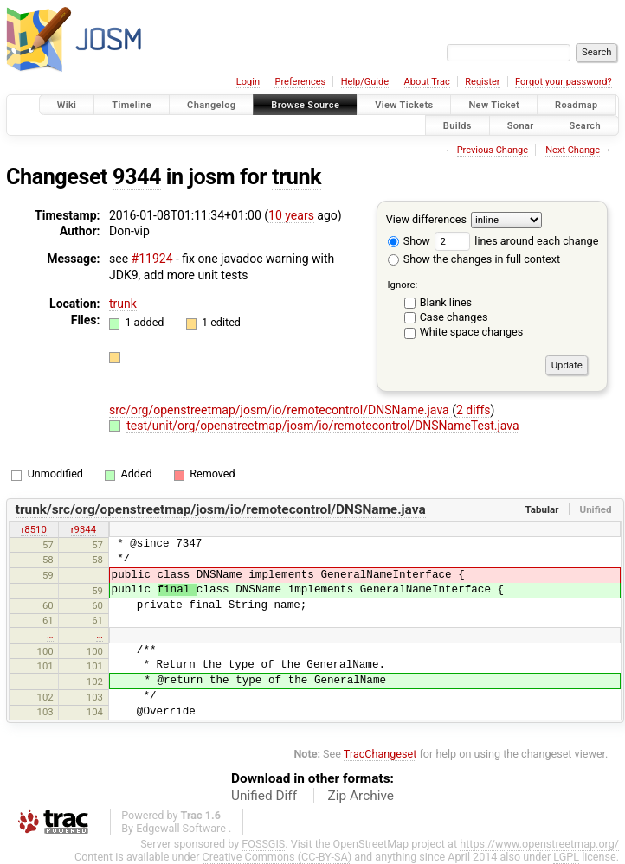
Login (248, 81)
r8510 (33, 529)
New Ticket (493, 105)
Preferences (299, 81)
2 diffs (473, 410)
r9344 (83, 529)
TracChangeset (380, 753)
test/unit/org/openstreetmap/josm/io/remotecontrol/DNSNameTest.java (322, 425)
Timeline (131, 105)
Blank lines (446, 302)
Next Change (572, 150)
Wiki (67, 105)
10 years (291, 215)
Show (409, 240)
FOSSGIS (263, 843)
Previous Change (492, 150)
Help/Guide (365, 81)
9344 (137, 176)
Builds (457, 125)
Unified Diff (264, 795)
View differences (426, 219)
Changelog (211, 105)
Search (585, 125)
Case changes (454, 316)
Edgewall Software (181, 828)
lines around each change (516, 240)
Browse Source (305, 105)
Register (482, 81)
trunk (296, 176)
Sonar (520, 125)
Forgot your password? (563, 81)
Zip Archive (361, 795)
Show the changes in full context (474, 259)
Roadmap (576, 105)
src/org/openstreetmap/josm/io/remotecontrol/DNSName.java (280, 410)
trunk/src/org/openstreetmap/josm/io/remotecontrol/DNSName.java (221, 509)
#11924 (152, 259)
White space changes (472, 331)
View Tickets (404, 105)
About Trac (427, 81)
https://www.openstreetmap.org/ (539, 843)
